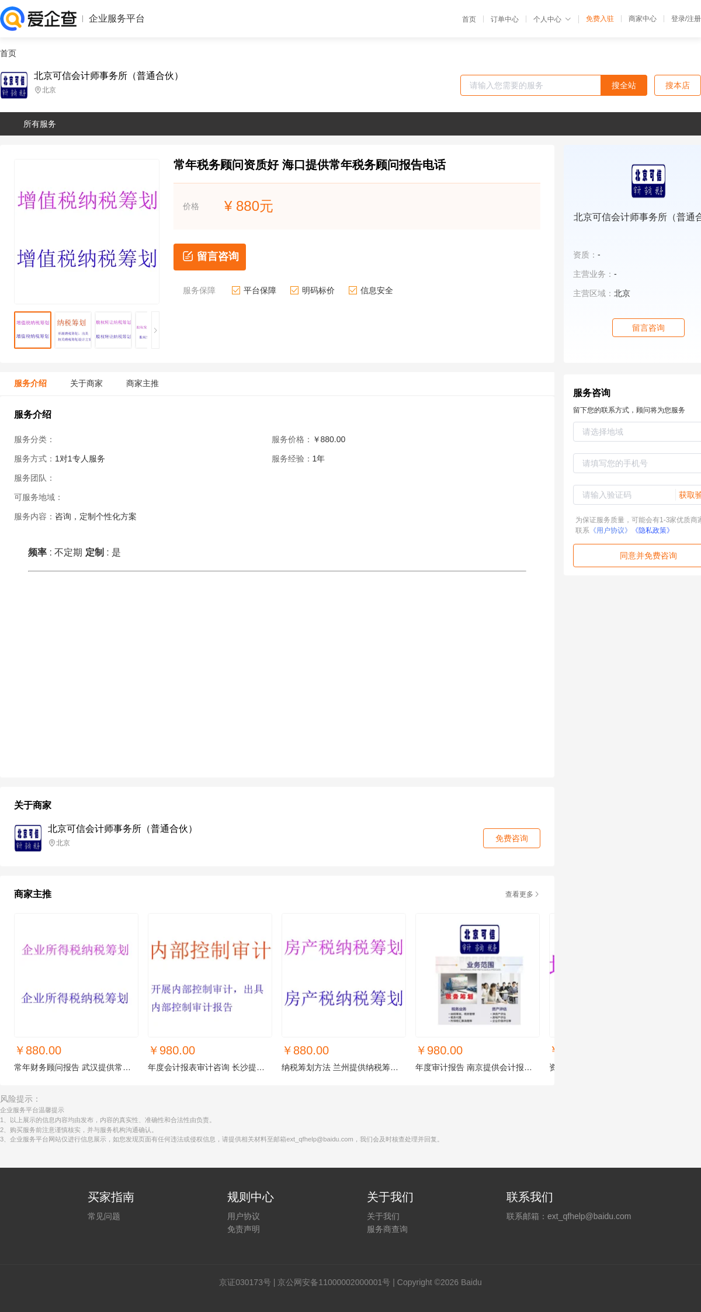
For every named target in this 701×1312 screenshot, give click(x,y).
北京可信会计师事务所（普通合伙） (108, 76)
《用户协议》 (610, 530)
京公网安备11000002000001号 (333, 1282)
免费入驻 (600, 18)
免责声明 (243, 1229)
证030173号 (249, 1282)
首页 (469, 19)
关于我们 (383, 1216)
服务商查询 (387, 1229)
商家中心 (643, 18)
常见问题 (104, 1216)
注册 (694, 19)
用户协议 (243, 1216)
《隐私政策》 (652, 530)
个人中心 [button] (552, 19)
